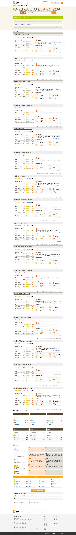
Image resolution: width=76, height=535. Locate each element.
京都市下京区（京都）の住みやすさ (23, 364)
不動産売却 (45, 524)
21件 (24, 331)
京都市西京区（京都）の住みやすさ (23, 199)
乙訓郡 (33, 417)
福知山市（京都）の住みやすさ (22, 81)
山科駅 (42, 483)
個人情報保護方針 (47, 533)
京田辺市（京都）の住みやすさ (22, 294)
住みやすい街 (45, 529)
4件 (24, 45)
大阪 (19, 495)
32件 (24, 402)
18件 (24, 163)
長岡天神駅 (54, 483)
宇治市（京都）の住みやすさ (21, 176)
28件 (24, 161)
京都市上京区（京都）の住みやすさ (23, 270)
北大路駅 (42, 486)
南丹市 (50, 437)
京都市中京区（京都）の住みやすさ (23, 341)
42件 (24, 143)
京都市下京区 (34, 432)
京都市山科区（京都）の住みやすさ (23, 246)
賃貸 (44, 518)
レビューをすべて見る (57, 44)
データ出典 (59, 52)
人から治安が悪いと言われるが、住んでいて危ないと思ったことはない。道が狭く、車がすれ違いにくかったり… (54, 467)
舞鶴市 (33, 420)
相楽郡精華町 (17, 435)
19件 (24, 141)
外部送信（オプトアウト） (55, 533)
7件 (24, 68)
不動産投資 (45, 525)
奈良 (28, 495)
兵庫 (24, 495)
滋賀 (15, 495)
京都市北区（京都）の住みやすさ (22, 317)
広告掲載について (56, 523)
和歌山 (33, 495)
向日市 (16, 422)
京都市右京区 (17, 439)
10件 (24, 168)
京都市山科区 (23, 24)
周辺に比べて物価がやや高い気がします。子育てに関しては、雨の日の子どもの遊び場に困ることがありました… (54, 450)
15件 (24, 137)
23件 (24, 190)
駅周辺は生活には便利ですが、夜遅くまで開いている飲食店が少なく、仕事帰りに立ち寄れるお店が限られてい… (54, 455)
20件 (24, 253)
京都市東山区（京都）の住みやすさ (23, 105)
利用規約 (55, 519)
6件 (24, 237)
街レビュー (29, 37)
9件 (24, 70)
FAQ (55, 520)
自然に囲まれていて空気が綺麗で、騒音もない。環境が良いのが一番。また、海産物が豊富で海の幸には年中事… (36, 461)
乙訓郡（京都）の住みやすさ (21, 34)
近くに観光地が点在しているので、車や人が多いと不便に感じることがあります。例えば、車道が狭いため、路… (54, 473)
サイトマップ (56, 518)
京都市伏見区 (17, 24)
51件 (24, 166)
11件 (24, 139)
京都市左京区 (17, 437)
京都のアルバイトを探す (34, 502)
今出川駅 (42, 481)
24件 (24, 135)
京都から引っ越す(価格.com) (19, 502)
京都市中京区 (17, 417)
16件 (24, 326)
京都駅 (53, 486)
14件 (24, 119)
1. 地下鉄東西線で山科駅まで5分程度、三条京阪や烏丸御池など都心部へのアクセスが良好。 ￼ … (37, 455)
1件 (24, 41)
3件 (24, 304)
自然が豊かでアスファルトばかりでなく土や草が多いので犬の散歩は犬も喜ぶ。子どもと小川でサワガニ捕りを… (36, 450)
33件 (24, 355)
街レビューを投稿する (38, 490)
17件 (24, 72)
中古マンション (46, 520)
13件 (24, 308)
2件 (24, 88)
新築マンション (46, 519)
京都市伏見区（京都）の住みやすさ (23, 388)
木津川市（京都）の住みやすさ (22, 223)
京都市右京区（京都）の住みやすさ (23, 129)
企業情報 (61, 533)
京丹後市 (33, 422)
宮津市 (33, 424)
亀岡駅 (53, 481)
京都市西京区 (29, 24)
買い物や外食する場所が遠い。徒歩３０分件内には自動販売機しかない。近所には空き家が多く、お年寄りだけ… (54, 461)
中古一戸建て (45, 523)
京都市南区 (17, 424)
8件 (24, 65)
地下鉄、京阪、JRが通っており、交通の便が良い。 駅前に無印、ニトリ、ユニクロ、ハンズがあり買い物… (37, 466)
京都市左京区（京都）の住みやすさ (23, 152)
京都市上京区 (17, 420)
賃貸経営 (45, 528)
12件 (24, 96)
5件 (24, 50)
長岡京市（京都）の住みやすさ (22, 58)
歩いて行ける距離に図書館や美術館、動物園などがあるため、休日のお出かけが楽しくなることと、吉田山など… (36, 473)
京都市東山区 (34, 435)
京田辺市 (16, 432)
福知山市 (50, 435)
